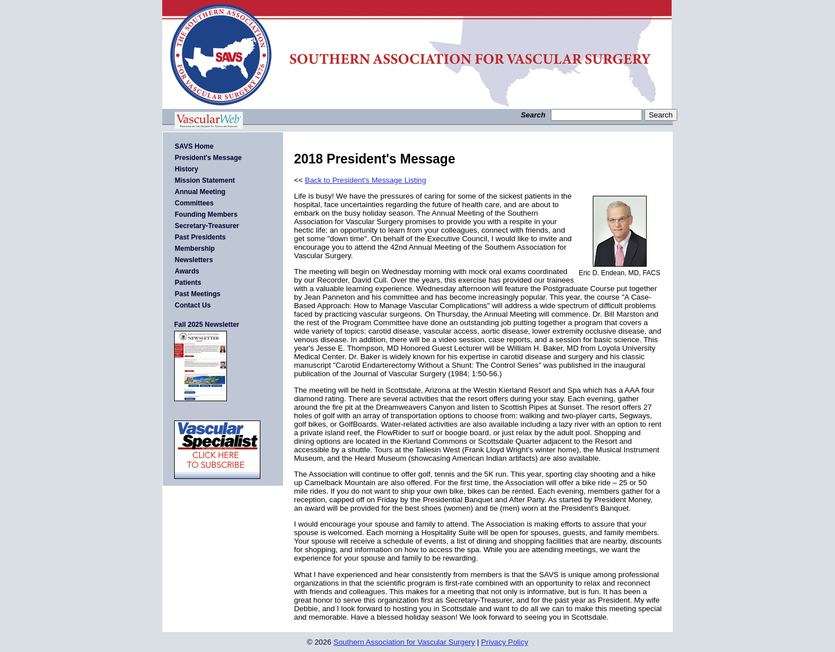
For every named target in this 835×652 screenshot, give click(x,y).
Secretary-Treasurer (207, 226)
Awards (187, 271)
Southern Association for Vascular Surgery (404, 642)
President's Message (208, 158)
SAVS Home (194, 146)
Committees (194, 203)
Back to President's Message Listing (366, 180)
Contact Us (192, 305)
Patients (188, 283)
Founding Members (206, 214)
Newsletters (194, 260)
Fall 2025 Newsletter (206, 325)
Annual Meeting (200, 192)
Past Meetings (198, 294)
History (186, 169)
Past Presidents (200, 237)
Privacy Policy (504, 642)
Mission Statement (205, 180)
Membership (195, 249)
